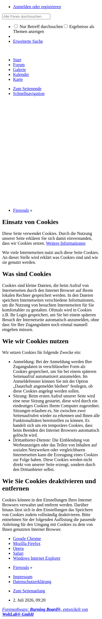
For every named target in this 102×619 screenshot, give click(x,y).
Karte (18, 79)
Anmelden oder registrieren (37, 6)
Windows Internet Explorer (36, 558)
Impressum (22, 576)
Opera (18, 548)
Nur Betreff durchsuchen (38, 26)
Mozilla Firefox (27, 543)
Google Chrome (27, 538)
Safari (18, 553)
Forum (19, 64)
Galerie (19, 69)
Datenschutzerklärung (32, 581)
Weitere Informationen (65, 243)
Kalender (21, 74)
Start (17, 59)
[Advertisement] (51, 151)
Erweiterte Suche (28, 41)
